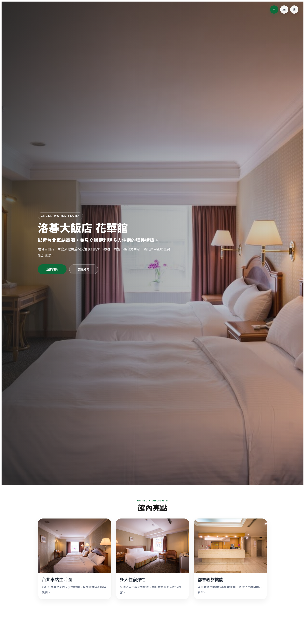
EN (284, 9)
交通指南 (83, 269)
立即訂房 (52, 269)
